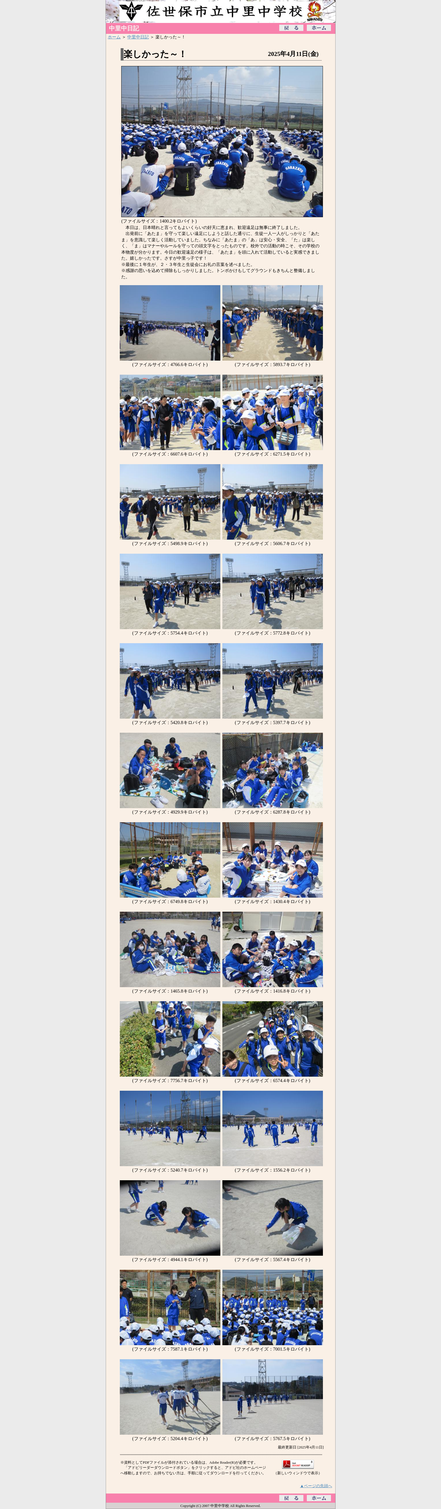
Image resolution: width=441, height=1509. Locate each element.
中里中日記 (138, 36)
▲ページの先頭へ (316, 1485)
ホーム (114, 36)
